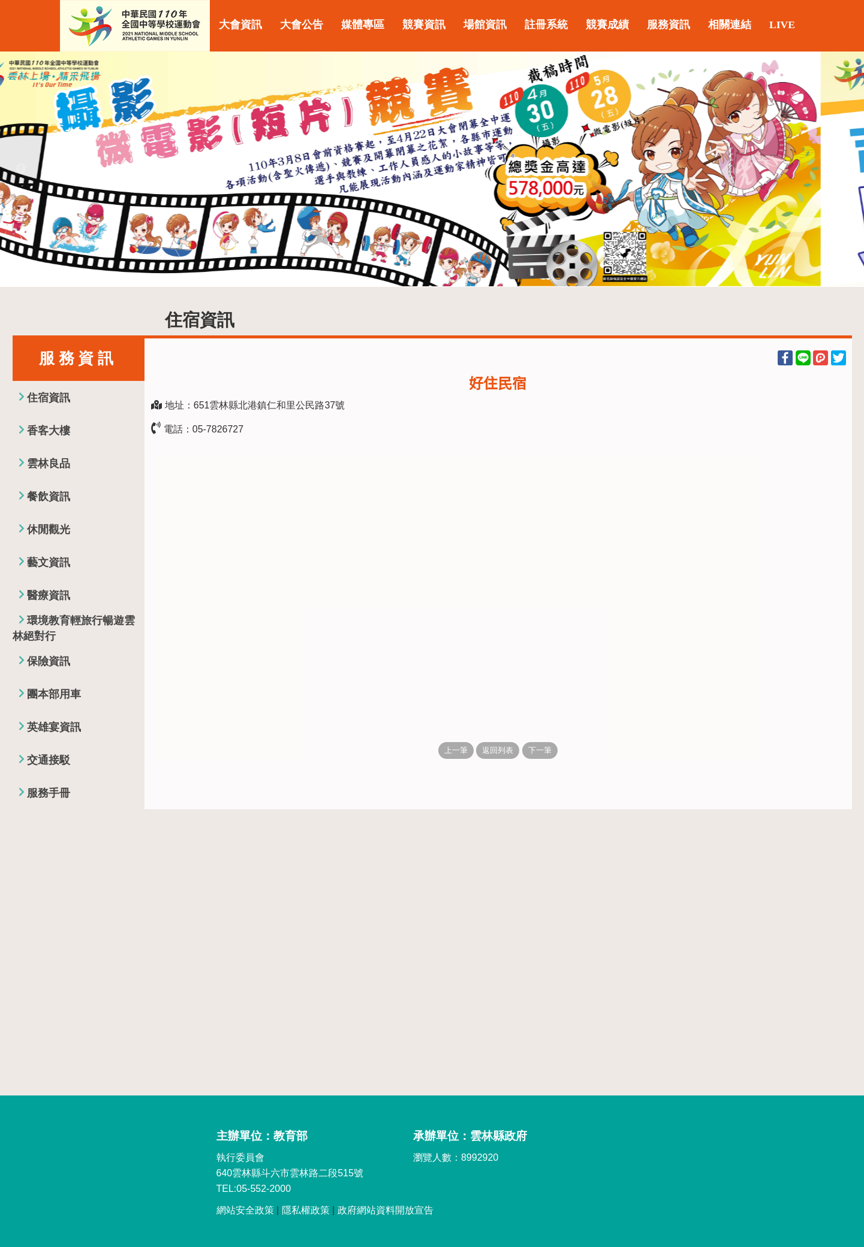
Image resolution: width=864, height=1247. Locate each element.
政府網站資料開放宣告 (385, 1210)
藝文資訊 (48, 562)
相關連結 (729, 25)
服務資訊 (668, 25)
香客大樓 (48, 431)
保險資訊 (48, 661)
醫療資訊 (48, 595)
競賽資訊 (423, 25)
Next (843, 169)
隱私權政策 (306, 1210)
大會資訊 (240, 25)
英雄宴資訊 (54, 727)
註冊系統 (546, 25)
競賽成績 (607, 25)
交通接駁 (48, 760)
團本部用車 (54, 694)
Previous (21, 169)
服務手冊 (48, 793)
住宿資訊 (48, 398)
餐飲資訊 (48, 497)
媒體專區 (362, 25)
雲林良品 (48, 464)
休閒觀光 (48, 529)
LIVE (782, 25)
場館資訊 (485, 25)
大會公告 (301, 25)
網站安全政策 (245, 1210)
